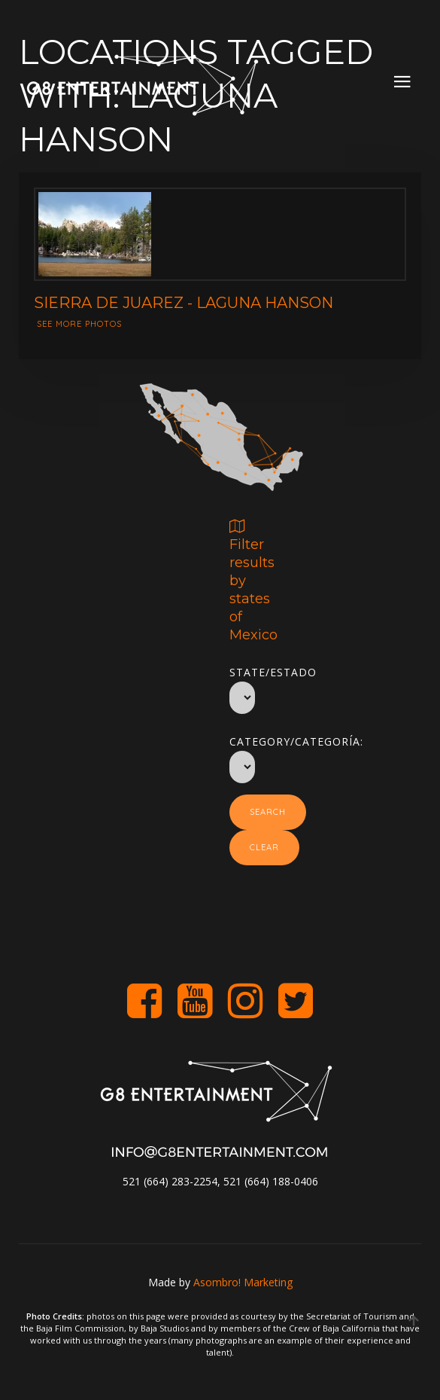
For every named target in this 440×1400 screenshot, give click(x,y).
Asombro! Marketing (243, 1282)
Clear (264, 847)
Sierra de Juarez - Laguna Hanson (183, 303)
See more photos (79, 324)
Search (268, 812)
